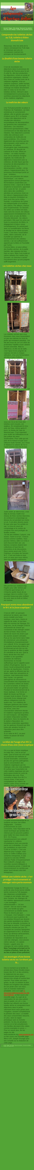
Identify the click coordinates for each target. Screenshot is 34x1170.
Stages (10, 28)
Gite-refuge (16, 28)
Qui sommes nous (10, 1046)
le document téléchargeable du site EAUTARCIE (16, 993)
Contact (18, 29)
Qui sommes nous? (26, 29)
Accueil (6, 28)
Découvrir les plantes (26, 28)
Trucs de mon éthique (10, 29)
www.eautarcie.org (26, 1034)
